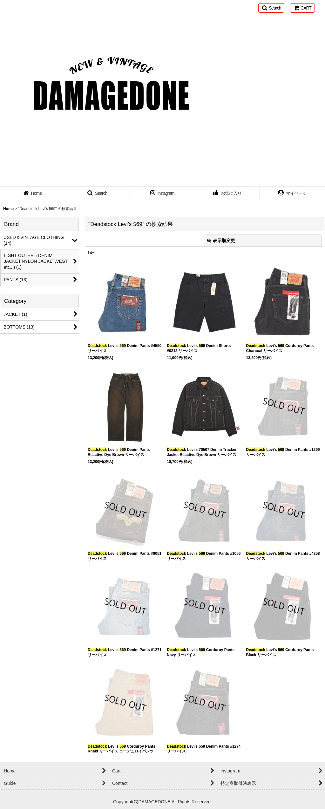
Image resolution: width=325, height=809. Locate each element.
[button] (271, 8)
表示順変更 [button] (221, 240)
